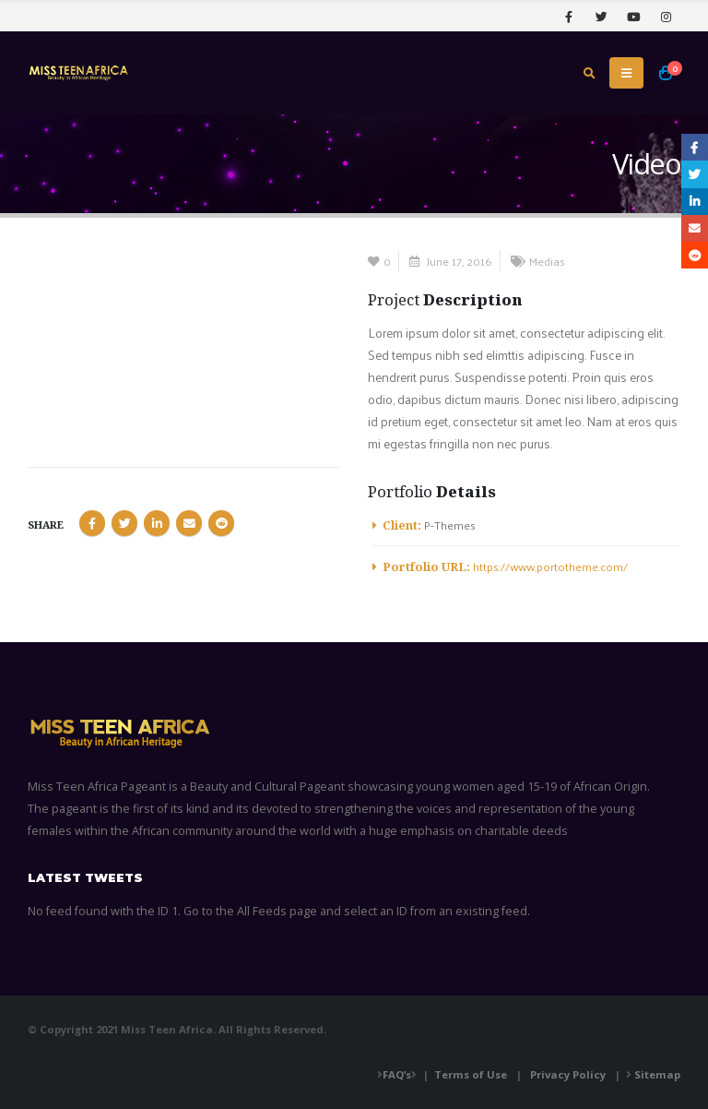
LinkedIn (157, 523)
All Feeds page (277, 911)
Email (189, 523)
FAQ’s (397, 1074)
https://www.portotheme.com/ (550, 566)
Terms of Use (470, 1074)
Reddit (221, 523)
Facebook (92, 523)
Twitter (124, 523)
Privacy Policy (568, 1074)
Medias (547, 260)
